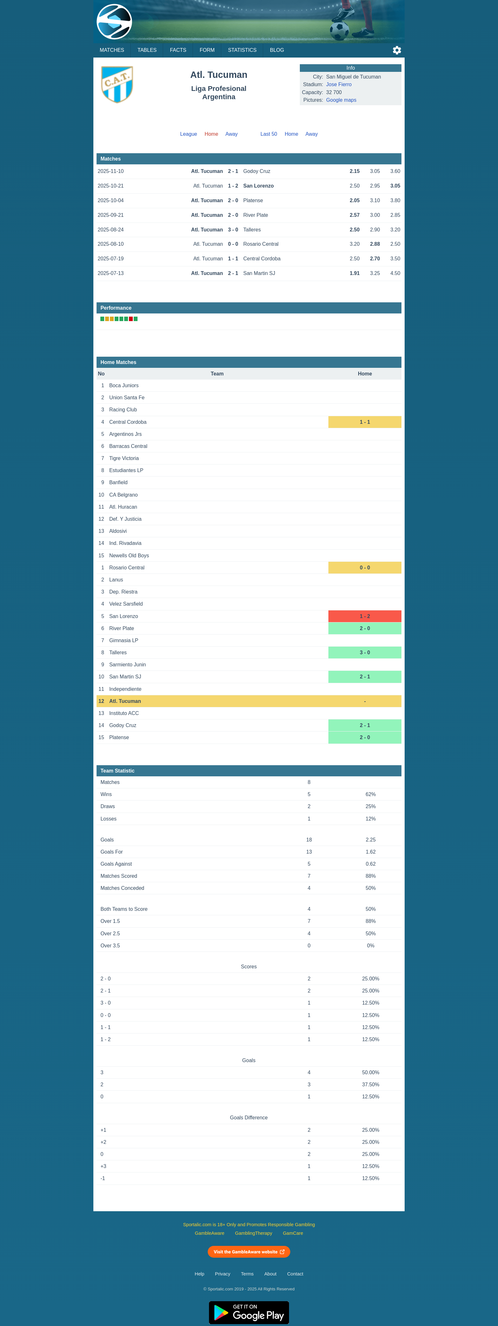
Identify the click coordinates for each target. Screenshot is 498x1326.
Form (207, 50)
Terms (247, 1273)
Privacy (222, 1273)
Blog (277, 50)
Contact (295, 1273)
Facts (178, 50)
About (270, 1273)
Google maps (341, 100)
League (188, 134)
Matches (112, 50)
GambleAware (210, 1233)
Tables (147, 50)
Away (231, 134)
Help (199, 1273)
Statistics (242, 50)
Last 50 (268, 134)
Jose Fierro (339, 84)
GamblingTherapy (253, 1233)
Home (291, 134)
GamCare (293, 1233)
